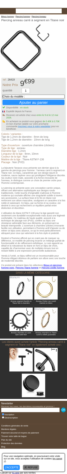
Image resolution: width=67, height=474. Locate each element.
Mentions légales (8, 429)
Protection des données (11, 443)
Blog (3, 447)
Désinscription (10, 418)
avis (15, 472)
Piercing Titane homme (26, 267)
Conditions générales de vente (14, 426)
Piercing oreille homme (52, 267)
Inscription (8, 414)
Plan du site (6, 440)
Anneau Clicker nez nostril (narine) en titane (46, 302)
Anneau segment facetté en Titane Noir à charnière (21, 302)
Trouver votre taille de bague (13, 436)
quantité (7, 90)
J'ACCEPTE (12, 467)
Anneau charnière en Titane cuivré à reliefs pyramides (45, 334)
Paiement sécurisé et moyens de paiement (20, 433)
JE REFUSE (31, 467)
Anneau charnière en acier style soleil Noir (21, 334)
